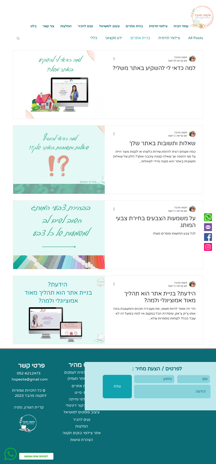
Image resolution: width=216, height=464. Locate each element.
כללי (93, 38)
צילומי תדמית (169, 38)
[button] (134, 26)
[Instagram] (208, 247)
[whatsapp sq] (208, 217)
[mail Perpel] (208, 227)
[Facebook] (208, 237)
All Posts (195, 38)
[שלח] (117, 386)
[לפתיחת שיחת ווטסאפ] (36, 456)
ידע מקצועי (113, 38)
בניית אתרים (140, 38)
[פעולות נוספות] (112, 58)
